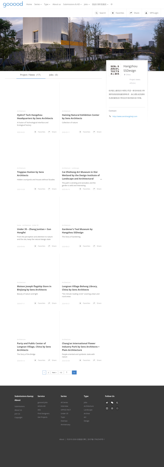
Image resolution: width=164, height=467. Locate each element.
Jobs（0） (54, 74)
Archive (87, 413)
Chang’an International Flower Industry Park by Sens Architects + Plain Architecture (81, 346)
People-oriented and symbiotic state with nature (78, 355)
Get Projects (42, 417)
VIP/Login (151, 13)
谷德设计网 (13, 4)
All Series (64, 402)
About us (57, 4)
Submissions (20, 406)
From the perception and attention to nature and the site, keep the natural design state (35, 238)
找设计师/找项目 (100, 4)
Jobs (87, 4)
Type (47, 4)
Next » (54, 372)
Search (100, 13)
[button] (112, 403)
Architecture (21, 111)
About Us (18, 410)
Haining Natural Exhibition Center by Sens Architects (80, 116)
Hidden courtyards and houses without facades (36, 179)
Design (86, 421)
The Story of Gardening (71, 237)
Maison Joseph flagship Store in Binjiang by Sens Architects (34, 288)
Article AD (41, 406)
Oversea (64, 421)
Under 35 (35, 225)
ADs (39, 410)
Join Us (17, 414)
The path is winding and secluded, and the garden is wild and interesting (79, 184)
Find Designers (43, 413)
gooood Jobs (43, 402)
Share (134, 13)
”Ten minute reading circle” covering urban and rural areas (81, 295)
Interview (64, 406)
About (61, 439)
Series (38, 4)
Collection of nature (70, 122)
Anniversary (65, 424)
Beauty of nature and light (27, 294)
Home (29, 4)
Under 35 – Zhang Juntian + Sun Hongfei (34, 231)
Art (85, 417)
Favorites (117, 13)
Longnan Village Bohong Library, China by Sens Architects (80, 288)
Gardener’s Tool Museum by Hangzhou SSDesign (77, 231)
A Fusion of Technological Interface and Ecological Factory (32, 123)
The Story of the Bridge (26, 354)
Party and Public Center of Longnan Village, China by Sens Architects (34, 346)
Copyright (18, 417)
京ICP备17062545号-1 (96, 439)
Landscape (75, 168)
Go (74, 372)
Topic (63, 417)
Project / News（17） (31, 74)
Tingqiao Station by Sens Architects (30, 173)
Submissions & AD (72, 4)
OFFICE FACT (66, 410)
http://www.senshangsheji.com (125, 116)
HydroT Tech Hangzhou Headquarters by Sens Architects (35, 116)
